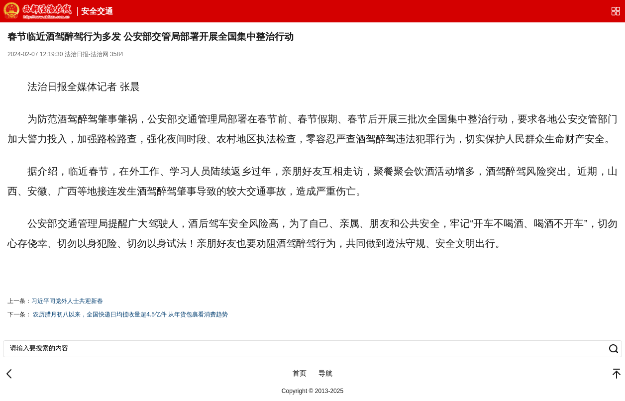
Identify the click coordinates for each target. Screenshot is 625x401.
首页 (300, 373)
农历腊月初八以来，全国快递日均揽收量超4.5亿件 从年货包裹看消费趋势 (130, 314)
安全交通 (97, 11)
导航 (325, 373)
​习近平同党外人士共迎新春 (67, 301)
